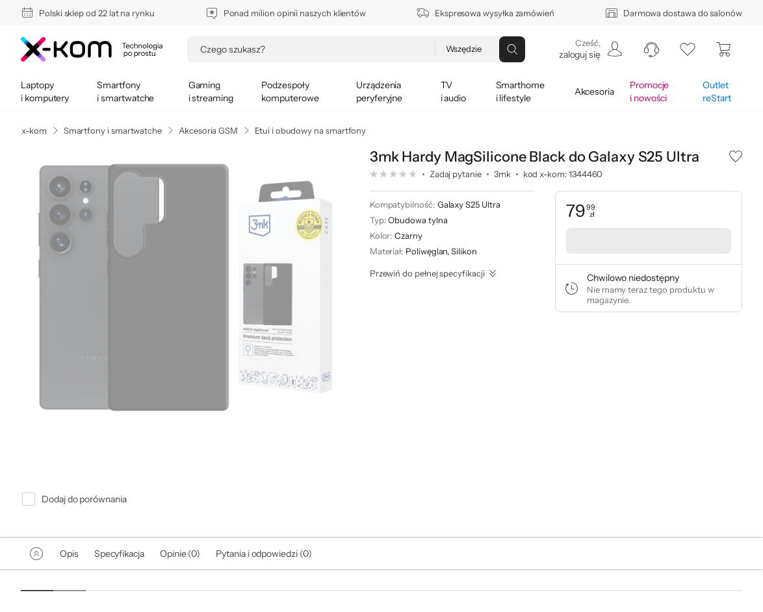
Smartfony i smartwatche (113, 130)
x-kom (34, 130)
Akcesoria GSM (208, 130)
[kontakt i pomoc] (651, 49)
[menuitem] (590, 49)
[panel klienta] (590, 49)
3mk (502, 174)
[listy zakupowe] (687, 49)
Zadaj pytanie (456, 174)
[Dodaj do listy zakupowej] (735, 155)
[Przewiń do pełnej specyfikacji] (433, 273)
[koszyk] (724, 49)
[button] (735, 155)
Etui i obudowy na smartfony (310, 130)
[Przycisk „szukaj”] (512, 49)
